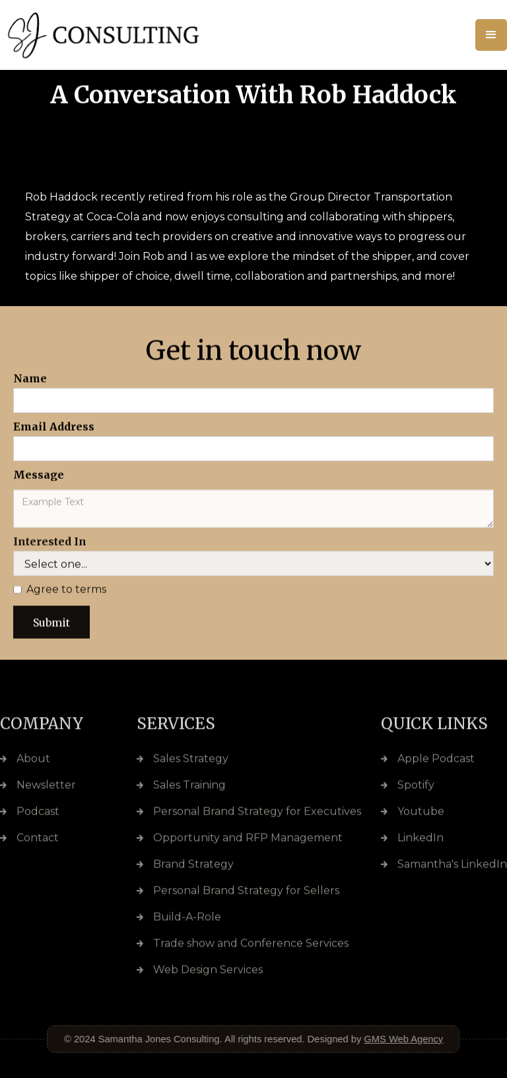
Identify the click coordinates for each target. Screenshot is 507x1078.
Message (38, 474)
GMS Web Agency (399, 1038)
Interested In (49, 547)
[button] (491, 35)
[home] (124, 35)
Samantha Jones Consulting (161, 1038)
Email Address (53, 426)
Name (30, 378)
